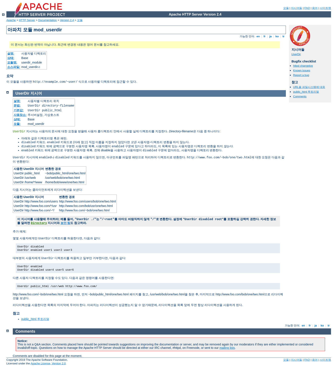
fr (264, 36)
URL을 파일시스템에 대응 (309, 87)
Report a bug (301, 75)
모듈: (17, 124)
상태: (10, 58)
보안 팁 (65, 223)
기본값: (19, 110)
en (258, 36)
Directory (39, 223)
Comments (300, 96)
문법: (17, 105)
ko (277, 36)
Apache (11, 20)
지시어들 (296, 8)
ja (270, 36)
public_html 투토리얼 (306, 91)
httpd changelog (303, 65)
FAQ (307, 8)
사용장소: (20, 115)
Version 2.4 (67, 20)
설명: (10, 53)
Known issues (301, 70)
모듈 (286, 8)
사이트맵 (325, 8)
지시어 (36, 93)
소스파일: (13, 67)
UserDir (296, 54)
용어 (315, 8)
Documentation (47, 20)
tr (283, 36)
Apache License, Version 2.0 (48, 363)
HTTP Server (27, 20)
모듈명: (12, 62)
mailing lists (227, 347)
